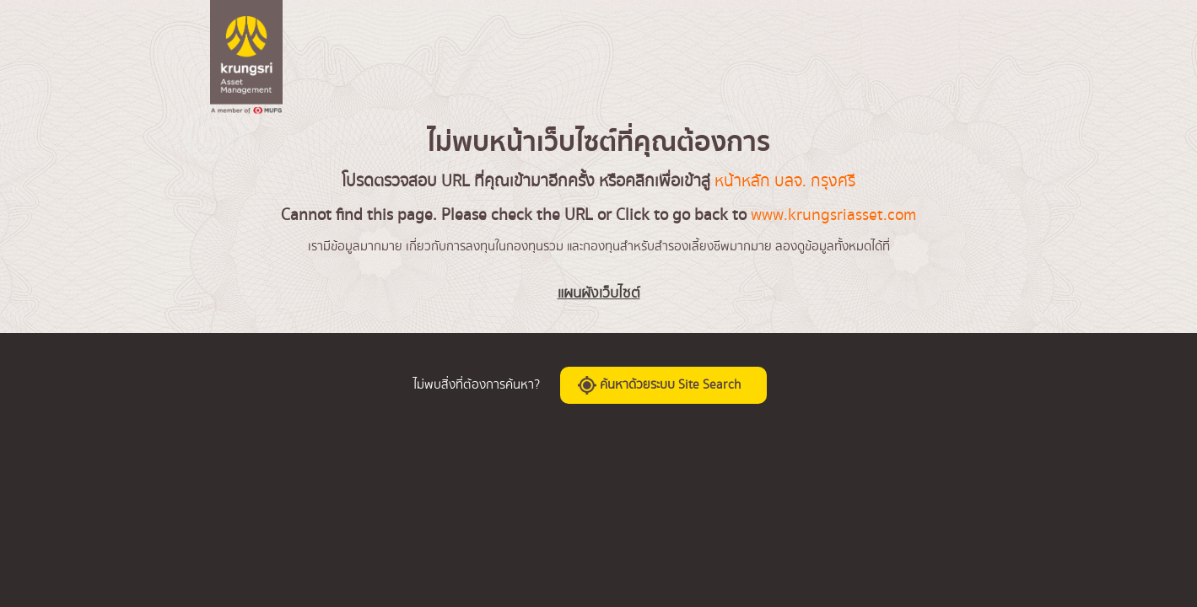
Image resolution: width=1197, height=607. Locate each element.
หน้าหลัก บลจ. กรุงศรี (784, 181)
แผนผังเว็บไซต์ (599, 293)
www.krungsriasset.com (833, 215)
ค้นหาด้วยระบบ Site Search (659, 385)
